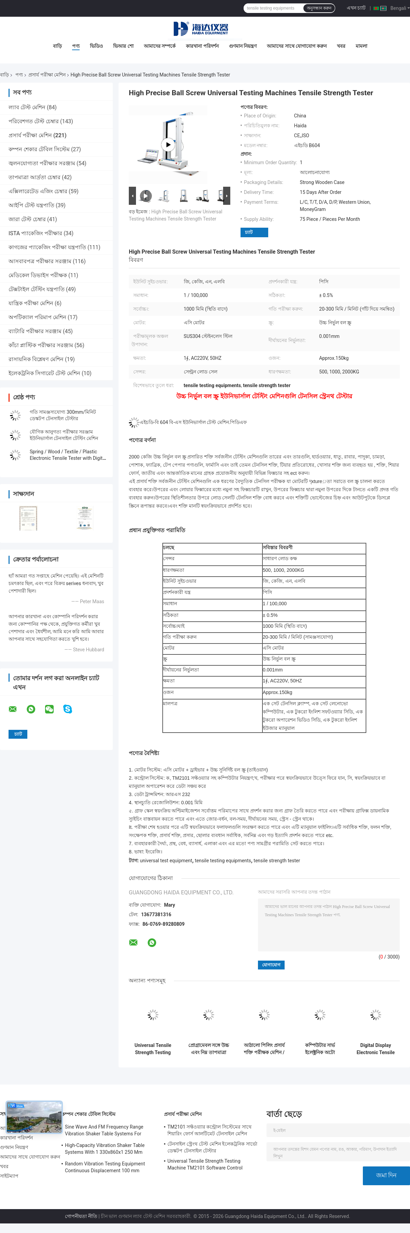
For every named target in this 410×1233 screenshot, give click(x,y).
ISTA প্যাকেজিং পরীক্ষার (35, 233)
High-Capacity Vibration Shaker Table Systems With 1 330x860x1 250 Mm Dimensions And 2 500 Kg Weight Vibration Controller (105, 1150)
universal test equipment (166, 860)
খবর (341, 46)
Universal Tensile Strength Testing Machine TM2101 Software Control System (153, 1049)
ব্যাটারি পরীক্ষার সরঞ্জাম (35, 331)
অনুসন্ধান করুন (319, 8)
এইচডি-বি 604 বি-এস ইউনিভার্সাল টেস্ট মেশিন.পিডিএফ (193, 422)
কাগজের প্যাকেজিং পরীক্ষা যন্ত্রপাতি (47, 247)
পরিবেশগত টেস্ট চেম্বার (34, 121)
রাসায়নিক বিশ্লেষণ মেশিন (36, 359)
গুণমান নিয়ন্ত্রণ (243, 46)
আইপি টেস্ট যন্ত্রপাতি (31, 205)
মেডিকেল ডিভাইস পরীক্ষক (38, 275)
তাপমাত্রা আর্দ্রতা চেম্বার (34, 177)
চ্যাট (248, 232)
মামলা (361, 46)
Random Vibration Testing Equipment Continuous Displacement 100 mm (105, 1167)
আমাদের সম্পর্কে (160, 46)
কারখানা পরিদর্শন (202, 46)
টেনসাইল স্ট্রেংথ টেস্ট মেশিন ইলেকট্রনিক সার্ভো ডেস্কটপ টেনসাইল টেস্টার (212, 1147)
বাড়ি (57, 46)
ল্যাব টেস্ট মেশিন (27, 107)
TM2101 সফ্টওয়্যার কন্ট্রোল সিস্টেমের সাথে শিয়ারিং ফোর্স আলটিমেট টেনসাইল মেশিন (209, 1130)
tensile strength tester (277, 860)
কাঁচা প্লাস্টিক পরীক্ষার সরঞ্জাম (41, 345)
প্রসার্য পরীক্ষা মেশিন (47, 74)
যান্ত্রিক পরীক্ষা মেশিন (31, 303)
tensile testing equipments (223, 860)
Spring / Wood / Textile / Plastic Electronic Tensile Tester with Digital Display (68, 458)
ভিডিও (96, 46)
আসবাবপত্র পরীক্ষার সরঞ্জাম (40, 261)
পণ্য (76, 46)
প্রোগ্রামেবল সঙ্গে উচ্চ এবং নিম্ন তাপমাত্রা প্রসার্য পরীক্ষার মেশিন (208, 1049)
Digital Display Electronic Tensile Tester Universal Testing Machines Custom (376, 1049)
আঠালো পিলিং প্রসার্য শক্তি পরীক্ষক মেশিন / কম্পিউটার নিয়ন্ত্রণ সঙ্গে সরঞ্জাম (264, 1049)
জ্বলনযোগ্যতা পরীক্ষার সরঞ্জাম (42, 163)
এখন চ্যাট (356, 8)
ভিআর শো (123, 46)
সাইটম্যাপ (9, 1176)
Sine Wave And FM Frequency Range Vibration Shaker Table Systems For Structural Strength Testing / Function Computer (105, 1131)
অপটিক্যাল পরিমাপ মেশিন (37, 317)
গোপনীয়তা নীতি (81, 1216)
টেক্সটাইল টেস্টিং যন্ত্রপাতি (37, 289)
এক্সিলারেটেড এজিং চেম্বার (38, 191)
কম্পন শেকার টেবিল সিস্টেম (39, 149)
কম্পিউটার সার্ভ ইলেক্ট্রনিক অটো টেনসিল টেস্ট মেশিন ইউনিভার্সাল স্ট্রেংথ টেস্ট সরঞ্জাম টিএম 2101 (320, 1049)
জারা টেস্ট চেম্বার (27, 219)
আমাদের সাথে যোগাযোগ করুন (296, 46)
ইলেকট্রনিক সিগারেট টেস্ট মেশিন (44, 373)
